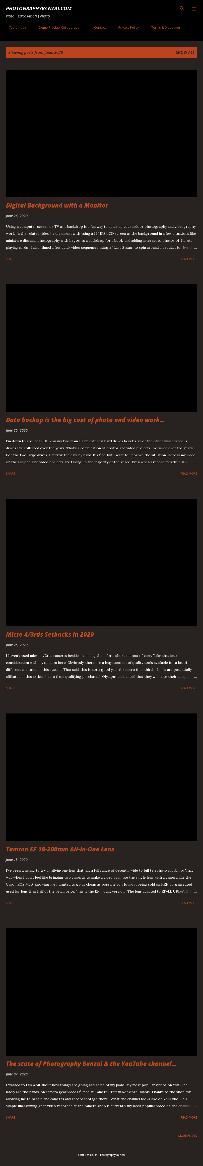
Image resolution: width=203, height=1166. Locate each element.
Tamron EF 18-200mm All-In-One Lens (60, 849)
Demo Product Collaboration (57, 27)
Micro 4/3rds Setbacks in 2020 (50, 634)
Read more (189, 259)
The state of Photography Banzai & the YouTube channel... (91, 1063)
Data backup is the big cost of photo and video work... (85, 420)
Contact (97, 27)
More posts (187, 1136)
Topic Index (14, 27)
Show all (185, 52)
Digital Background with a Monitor (57, 205)
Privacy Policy (125, 27)
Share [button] (10, 259)
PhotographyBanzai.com (39, 8)
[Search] (182, 9)
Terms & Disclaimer (162, 27)
